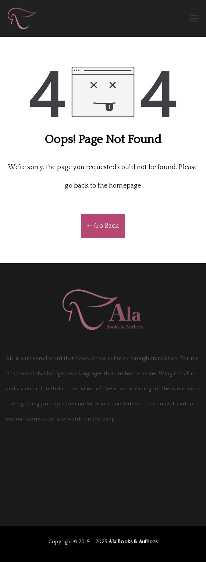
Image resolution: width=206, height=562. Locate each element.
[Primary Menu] (194, 18)
